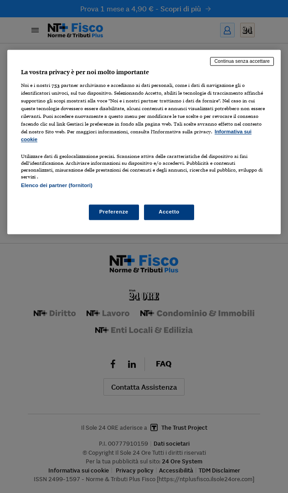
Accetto (169, 211)
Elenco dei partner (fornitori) (57, 185)
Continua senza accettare (242, 61)
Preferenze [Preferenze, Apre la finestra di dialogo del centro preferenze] (114, 211)
